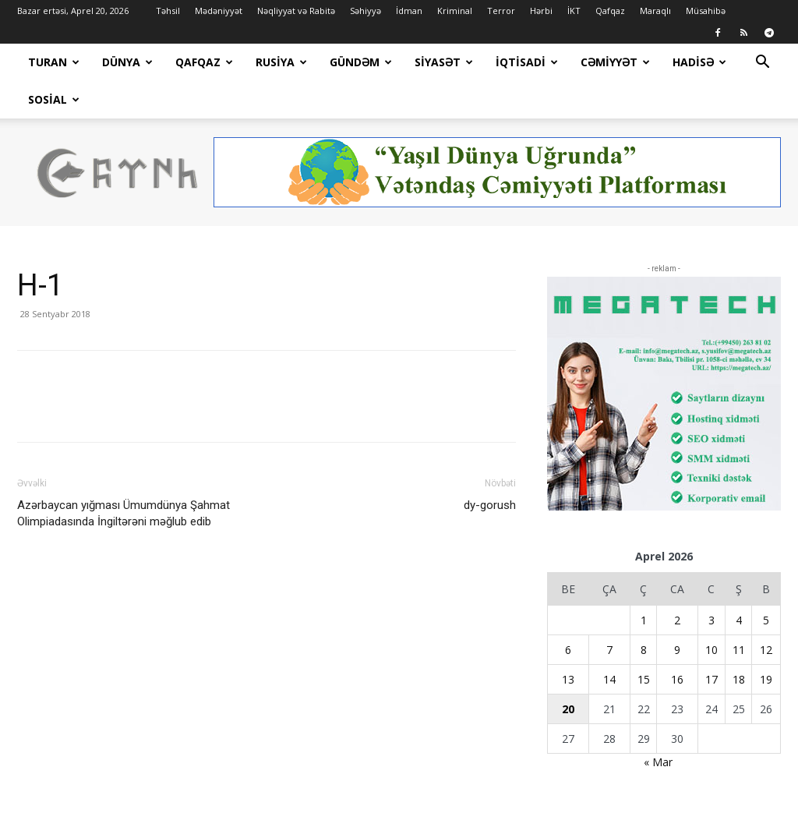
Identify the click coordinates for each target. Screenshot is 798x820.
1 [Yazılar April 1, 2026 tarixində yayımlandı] (644, 582)
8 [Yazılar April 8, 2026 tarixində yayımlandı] (644, 612)
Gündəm (361, 62)
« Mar (658, 724)
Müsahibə (706, 10)
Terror (501, 10)
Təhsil (168, 10)
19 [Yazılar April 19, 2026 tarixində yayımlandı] (766, 641)
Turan (53, 62)
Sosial (53, 99)
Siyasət (444, 62)
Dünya (127, 62)
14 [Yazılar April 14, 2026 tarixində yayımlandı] (609, 641)
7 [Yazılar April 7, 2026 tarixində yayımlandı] (609, 612)
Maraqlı (655, 10)
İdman (409, 10)
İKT (574, 10)
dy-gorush (490, 468)
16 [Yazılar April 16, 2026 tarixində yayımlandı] (677, 641)
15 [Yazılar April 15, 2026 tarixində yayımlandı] (643, 641)
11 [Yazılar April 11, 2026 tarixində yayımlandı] (739, 612)
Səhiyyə (365, 10)
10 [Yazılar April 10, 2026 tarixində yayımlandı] (711, 612)
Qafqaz (610, 10)
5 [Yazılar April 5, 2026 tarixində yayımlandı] (766, 582)
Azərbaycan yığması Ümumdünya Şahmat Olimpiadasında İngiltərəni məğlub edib (123, 476)
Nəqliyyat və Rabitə (296, 10)
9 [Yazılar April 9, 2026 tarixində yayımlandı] (677, 612)
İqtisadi (527, 62)
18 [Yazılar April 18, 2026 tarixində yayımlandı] (739, 641)
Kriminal (454, 10)
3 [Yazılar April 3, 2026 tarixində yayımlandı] (711, 582)
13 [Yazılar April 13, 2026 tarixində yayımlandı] (568, 641)
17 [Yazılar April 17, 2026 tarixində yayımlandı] (711, 641)
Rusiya (281, 62)
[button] (762, 63)
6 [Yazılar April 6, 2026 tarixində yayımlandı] (568, 612)
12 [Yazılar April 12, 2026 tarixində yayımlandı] (766, 612)
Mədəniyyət (218, 10)
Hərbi (541, 10)
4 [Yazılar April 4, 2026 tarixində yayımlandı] (739, 582)
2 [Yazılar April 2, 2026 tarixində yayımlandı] (677, 582)
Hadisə (699, 62)
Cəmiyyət (615, 62)
